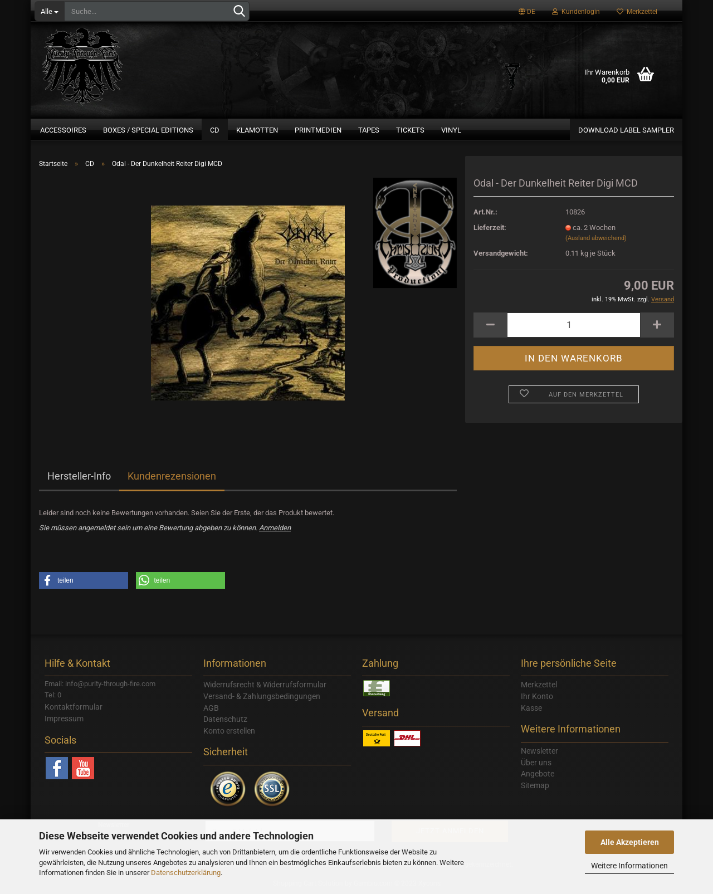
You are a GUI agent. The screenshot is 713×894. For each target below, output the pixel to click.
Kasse (531, 708)
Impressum (64, 718)
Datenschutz (225, 719)
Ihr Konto (537, 696)
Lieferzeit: (489, 227)
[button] (83, 580)
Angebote (537, 773)
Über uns (536, 762)
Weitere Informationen (629, 865)
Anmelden (275, 528)
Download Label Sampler (626, 130)
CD (214, 130)
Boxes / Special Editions (148, 130)
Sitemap (535, 785)
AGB (211, 708)
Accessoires (63, 130)
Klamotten (257, 130)
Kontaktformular (73, 706)
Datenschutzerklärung (186, 872)
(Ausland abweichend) (596, 238)
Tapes (368, 130)
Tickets (410, 130)
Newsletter (539, 750)
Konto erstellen (229, 730)
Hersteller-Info (79, 476)
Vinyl (451, 130)
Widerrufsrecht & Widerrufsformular (264, 684)
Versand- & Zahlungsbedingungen (261, 696)
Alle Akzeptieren (629, 842)
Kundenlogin (576, 12)
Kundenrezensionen (172, 476)
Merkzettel (637, 12)
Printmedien (318, 130)
